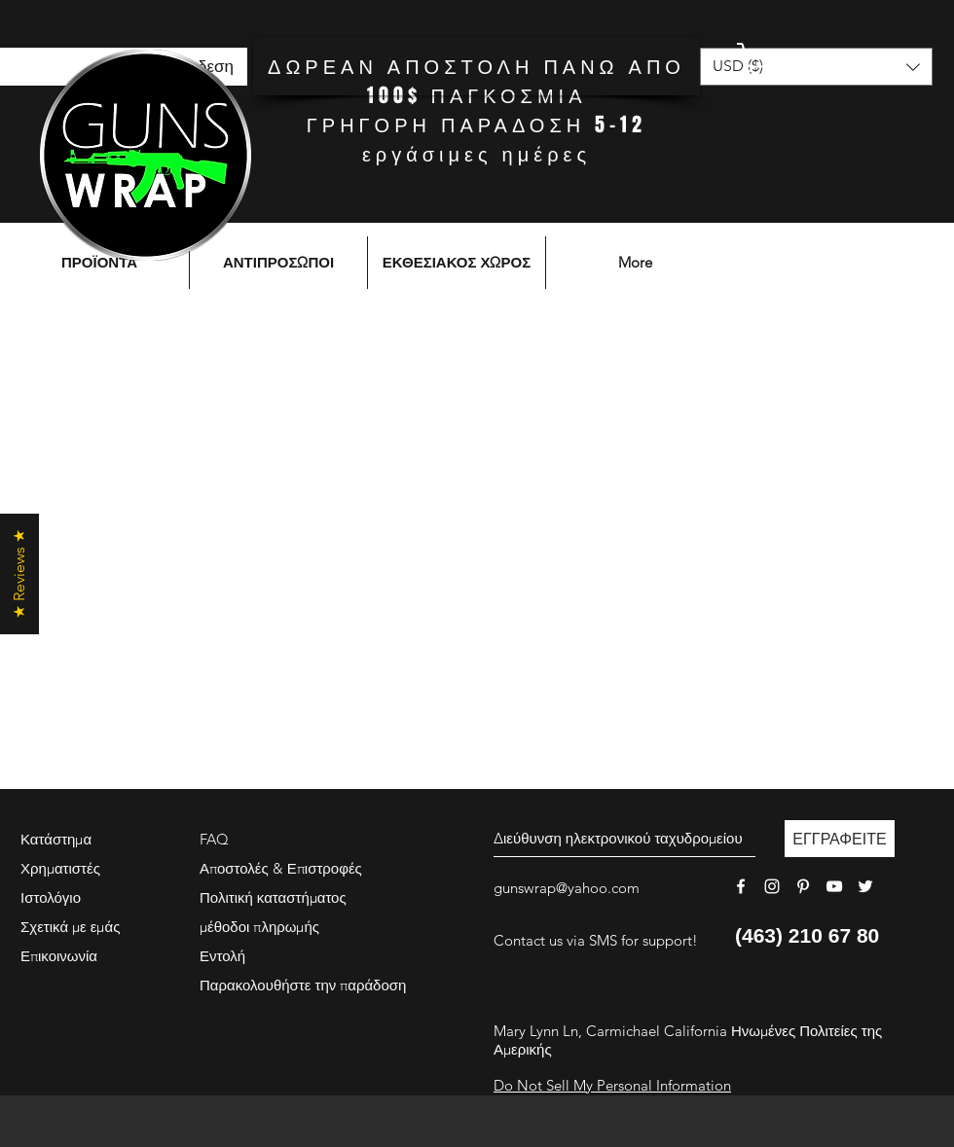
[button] (813, 60)
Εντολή (222, 956)
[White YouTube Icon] (834, 886)
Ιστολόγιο (50, 897)
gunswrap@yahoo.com (567, 887)
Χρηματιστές (60, 868)
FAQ (214, 839)
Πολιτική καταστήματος (273, 897)
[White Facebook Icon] (741, 886)
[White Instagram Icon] (772, 886)
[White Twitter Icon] (865, 886)
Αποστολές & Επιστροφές (281, 868)
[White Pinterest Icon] (803, 886)
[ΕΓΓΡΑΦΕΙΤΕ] (840, 838)
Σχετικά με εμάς (70, 926)
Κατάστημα (56, 839)
